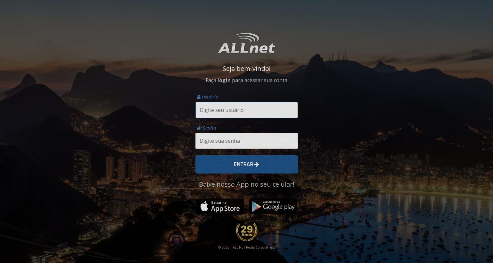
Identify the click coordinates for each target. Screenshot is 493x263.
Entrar (246, 164)
